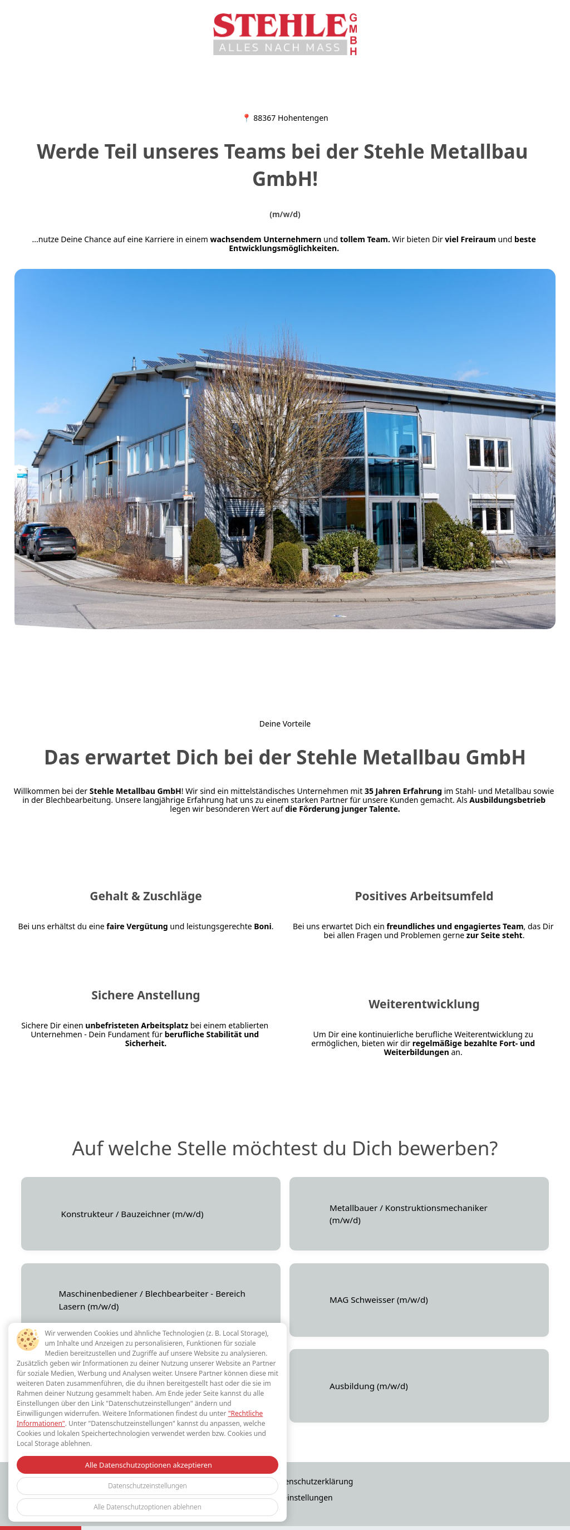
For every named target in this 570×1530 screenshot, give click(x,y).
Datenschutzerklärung (312, 1481)
